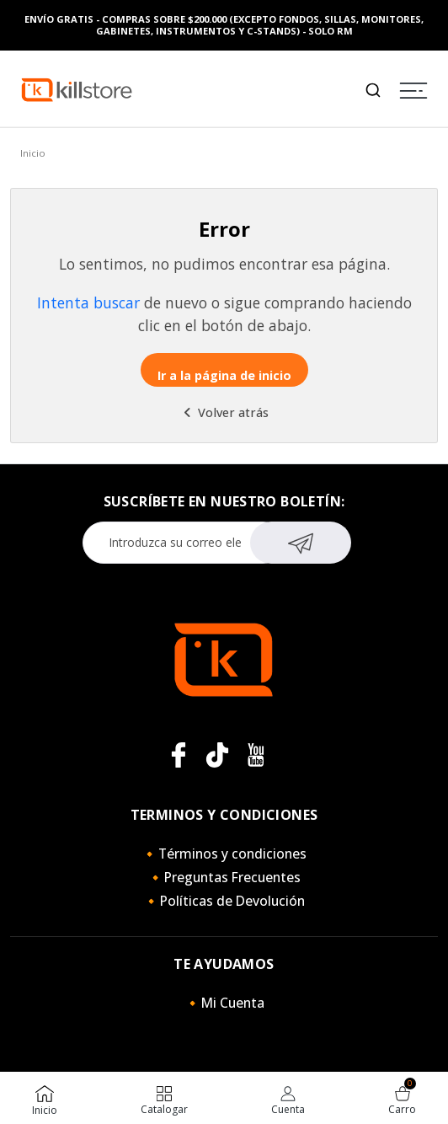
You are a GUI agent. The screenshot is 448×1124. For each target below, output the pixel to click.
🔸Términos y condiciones (224, 853)
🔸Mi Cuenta (224, 1002)
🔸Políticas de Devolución (224, 900)
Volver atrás (224, 412)
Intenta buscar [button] (88, 302)
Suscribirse (301, 541)
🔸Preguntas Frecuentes (224, 877)
